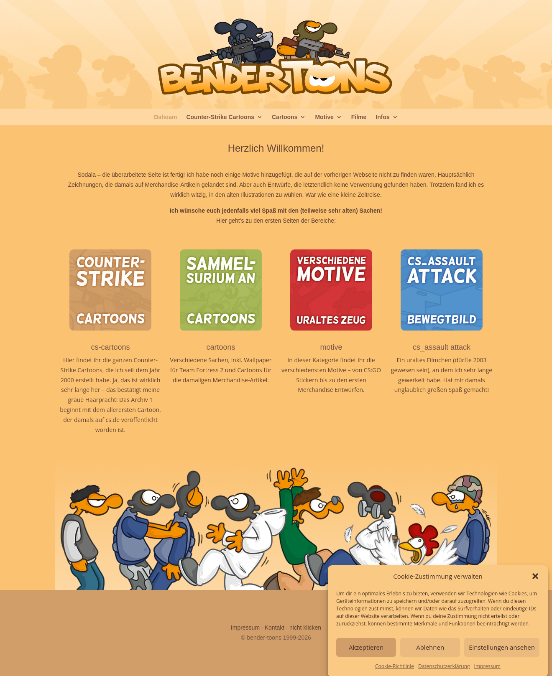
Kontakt (274, 627)
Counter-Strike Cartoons (220, 117)
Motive (324, 117)
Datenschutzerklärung (444, 671)
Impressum (487, 671)
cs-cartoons (110, 347)
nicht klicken (305, 627)
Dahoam (165, 117)
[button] (535, 582)
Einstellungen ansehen (502, 652)
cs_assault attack (441, 347)
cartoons (220, 347)
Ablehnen (430, 652)
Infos (382, 117)
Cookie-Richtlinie (394, 671)
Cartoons (284, 117)
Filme (359, 117)
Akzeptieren (366, 652)
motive (331, 347)
